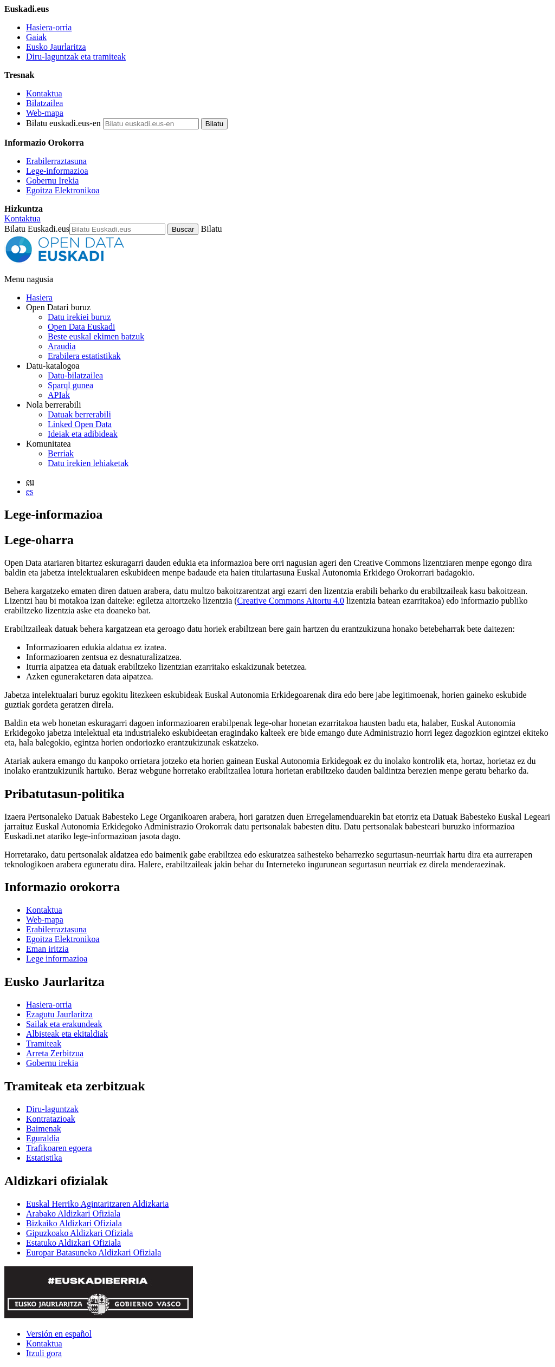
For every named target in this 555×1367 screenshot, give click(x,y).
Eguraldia (43, 1138)
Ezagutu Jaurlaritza (59, 1014)
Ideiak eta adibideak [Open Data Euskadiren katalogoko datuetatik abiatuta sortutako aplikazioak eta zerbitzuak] (83, 434)
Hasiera (39, 297)
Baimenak (43, 1128)
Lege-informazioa (57, 170)
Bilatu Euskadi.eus (36, 228)
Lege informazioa (56, 958)
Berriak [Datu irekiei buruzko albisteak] (61, 453)
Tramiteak (43, 1043)
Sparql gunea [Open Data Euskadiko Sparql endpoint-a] (70, 385)
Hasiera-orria (49, 27)
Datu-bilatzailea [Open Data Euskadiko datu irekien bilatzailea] (75, 375)
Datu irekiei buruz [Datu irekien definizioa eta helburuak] (79, 317)
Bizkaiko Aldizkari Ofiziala (74, 1223)
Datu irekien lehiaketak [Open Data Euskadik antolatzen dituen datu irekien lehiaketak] (88, 463)
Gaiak (36, 37)
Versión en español (59, 1333)
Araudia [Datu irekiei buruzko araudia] (62, 346)
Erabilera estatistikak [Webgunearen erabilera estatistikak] (84, 356)
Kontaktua (44, 93)
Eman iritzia (47, 948)
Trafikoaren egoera (59, 1148)
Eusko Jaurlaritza (56, 46)
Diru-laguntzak (52, 1109)
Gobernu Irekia (52, 180)
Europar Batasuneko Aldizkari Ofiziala (93, 1252)
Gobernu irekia (52, 1063)
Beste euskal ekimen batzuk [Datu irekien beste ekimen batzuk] (96, 336)
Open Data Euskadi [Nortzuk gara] (81, 326)
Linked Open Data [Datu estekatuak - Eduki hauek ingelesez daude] (80, 424)
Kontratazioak (50, 1118)
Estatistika (44, 1157)
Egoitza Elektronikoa (63, 190)
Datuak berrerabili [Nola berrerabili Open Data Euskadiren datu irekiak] (79, 414)
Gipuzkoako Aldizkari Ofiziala (79, 1233)
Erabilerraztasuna (56, 161)
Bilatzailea (44, 103)
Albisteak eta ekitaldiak (67, 1033)
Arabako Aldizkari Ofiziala (73, 1213)
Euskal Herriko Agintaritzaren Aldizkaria (97, 1203)
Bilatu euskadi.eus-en (63, 123)
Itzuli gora (44, 1353)
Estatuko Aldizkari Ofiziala (73, 1242)
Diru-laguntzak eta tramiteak (76, 56)
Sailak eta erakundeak (64, 1024)
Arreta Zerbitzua (54, 1053)
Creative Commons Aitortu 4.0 (290, 600)
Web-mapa (44, 112)
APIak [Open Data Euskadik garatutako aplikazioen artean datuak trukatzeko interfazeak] (59, 395)
